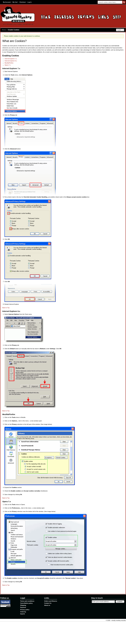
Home (46, 17)
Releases (64, 17)
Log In (30, 2)
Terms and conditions (27, 601)
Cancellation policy (26, 603)
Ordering (23, 611)
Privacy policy (24, 609)
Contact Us (47, 603)
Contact (117, 17)
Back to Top (5, 307)
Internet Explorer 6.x (11, 61)
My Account (7, 2)
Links (103, 17)
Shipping (23, 605)
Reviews (86, 17)
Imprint (22, 614)
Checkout (22, 2)
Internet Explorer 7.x (11, 58)
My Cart (15, 2)
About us (47, 605)
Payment (23, 607)
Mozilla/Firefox (9, 63)
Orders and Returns (50, 601)
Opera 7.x (8, 65)
